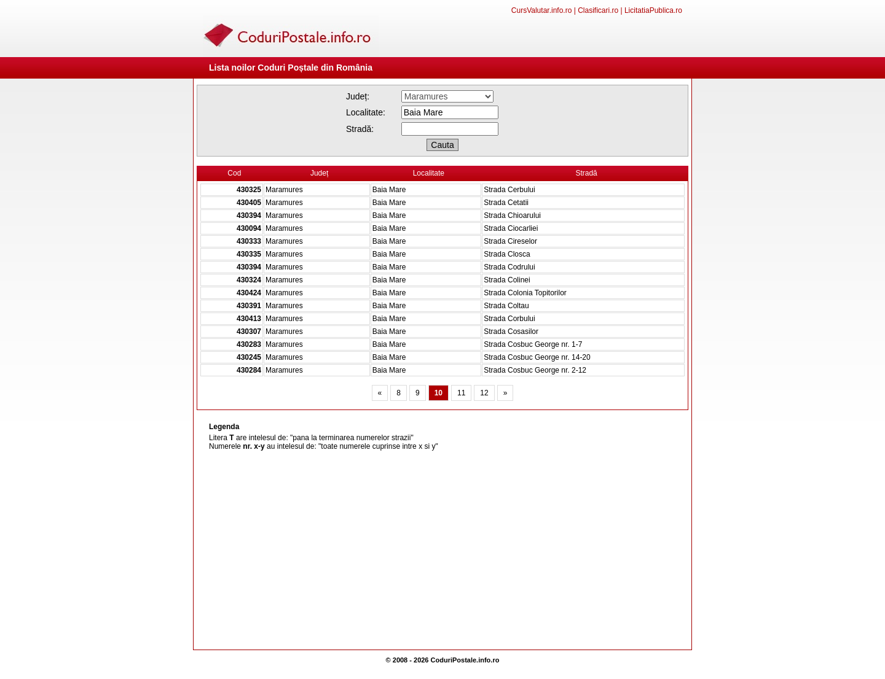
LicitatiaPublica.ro (653, 10)
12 (484, 393)
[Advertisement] (442, 551)
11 (461, 393)
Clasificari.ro (598, 10)
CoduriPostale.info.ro (465, 660)
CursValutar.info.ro (541, 10)
